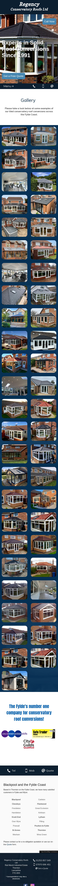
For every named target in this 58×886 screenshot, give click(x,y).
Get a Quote (43, 868)
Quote (9, 844)
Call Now (49, 21)
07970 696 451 (43, 864)
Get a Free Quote (13, 76)
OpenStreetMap (45, 851)
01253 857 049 (43, 860)
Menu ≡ (8, 86)
